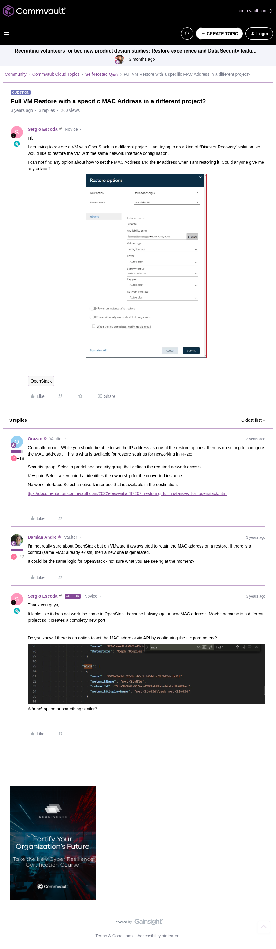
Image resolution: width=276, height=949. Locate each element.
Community (16, 74)
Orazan (35, 438)
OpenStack (41, 381)
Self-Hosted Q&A (101, 74)
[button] (6, 34)
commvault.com (255, 10)
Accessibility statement (159, 935)
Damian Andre (42, 537)
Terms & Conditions (114, 935)
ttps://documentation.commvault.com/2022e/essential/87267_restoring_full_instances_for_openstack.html (127, 493)
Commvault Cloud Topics (56, 74)
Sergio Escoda (42, 129)
